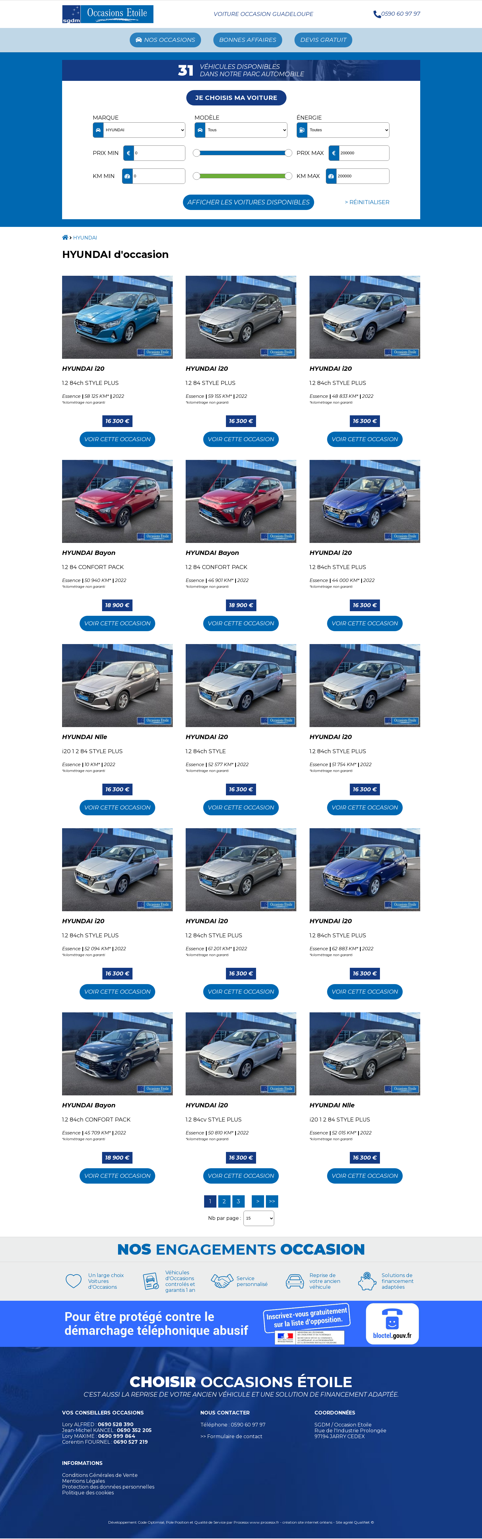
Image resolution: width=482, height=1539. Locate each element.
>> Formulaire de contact (231, 1437)
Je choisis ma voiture (236, 98)
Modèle (207, 118)
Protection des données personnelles (108, 1487)
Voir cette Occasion (117, 440)
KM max (308, 176)
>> (272, 1202)
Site (339, 1523)
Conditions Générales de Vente (100, 1476)
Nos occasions (163, 40)
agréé (348, 1523)
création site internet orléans (307, 1523)
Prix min (106, 153)
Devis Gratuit (325, 40)
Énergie (309, 118)
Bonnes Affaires (248, 40)
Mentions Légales (83, 1482)
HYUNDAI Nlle (84, 737)
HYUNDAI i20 (83, 369)
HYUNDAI (85, 238)
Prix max (310, 153)
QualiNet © (364, 1523)
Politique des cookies (88, 1493)
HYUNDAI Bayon (89, 553)
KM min (104, 176)
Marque (106, 118)
